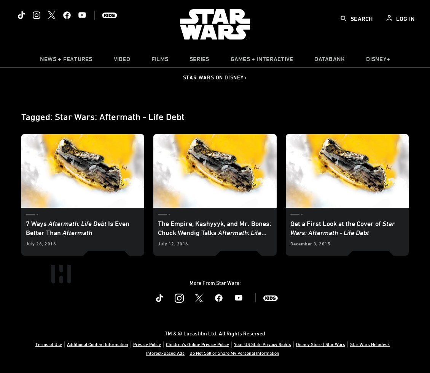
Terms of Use (48, 344)
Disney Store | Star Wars (320, 344)
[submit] (343, 18)
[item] (66, 60)
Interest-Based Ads (165, 353)
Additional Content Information (97, 344)
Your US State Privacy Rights (262, 344)
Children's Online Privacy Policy (197, 344)
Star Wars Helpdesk (370, 344)
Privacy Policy (147, 344)
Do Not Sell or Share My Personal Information (234, 353)
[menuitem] (122, 60)
